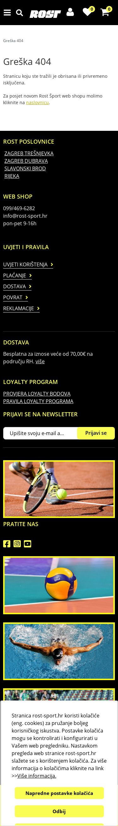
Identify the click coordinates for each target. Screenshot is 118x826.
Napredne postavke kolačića (59, 793)
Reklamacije (18, 308)
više (40, 361)
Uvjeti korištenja (25, 264)
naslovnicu (37, 102)
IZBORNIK (8, 12)
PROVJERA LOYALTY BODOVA (36, 393)
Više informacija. (36, 775)
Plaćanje (14, 275)
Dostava (14, 286)
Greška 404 (13, 40)
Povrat (12, 297)
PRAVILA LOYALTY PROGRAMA (38, 401)
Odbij (59, 811)
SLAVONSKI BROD (25, 168)
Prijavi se (96, 432)
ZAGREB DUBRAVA (26, 160)
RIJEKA (11, 176)
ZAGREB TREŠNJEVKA (28, 153)
